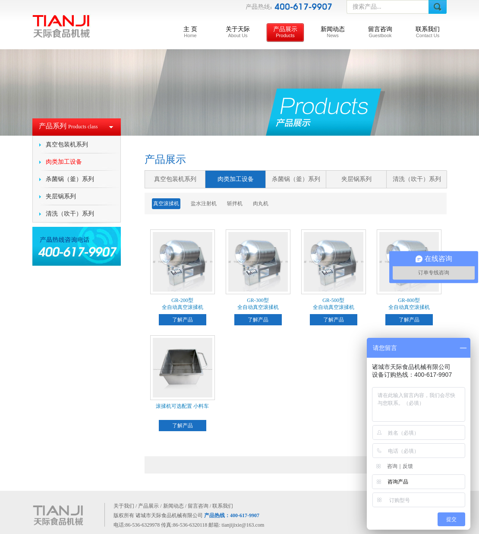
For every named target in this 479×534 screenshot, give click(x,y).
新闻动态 (333, 32)
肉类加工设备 (64, 162)
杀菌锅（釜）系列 (70, 179)
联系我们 (428, 32)
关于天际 (238, 32)
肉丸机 (260, 203)
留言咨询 (380, 32)
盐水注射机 (204, 203)
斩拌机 (235, 203)
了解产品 (182, 320)
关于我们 (123, 506)
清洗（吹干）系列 (70, 213)
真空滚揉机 (166, 203)
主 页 (190, 32)
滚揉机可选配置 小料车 (182, 406)
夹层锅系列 (61, 196)
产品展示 (285, 32)
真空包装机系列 (67, 144)
